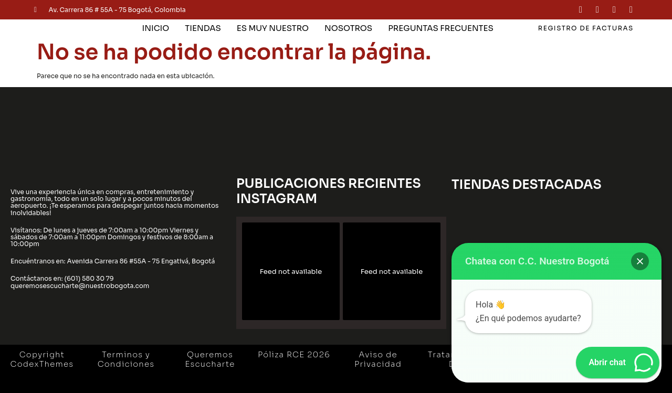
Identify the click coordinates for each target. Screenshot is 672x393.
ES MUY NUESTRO (273, 28)
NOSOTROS (348, 28)
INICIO (156, 28)
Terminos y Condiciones (126, 359)
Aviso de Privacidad (378, 359)
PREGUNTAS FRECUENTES (441, 28)
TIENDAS (202, 28)
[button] (640, 261)
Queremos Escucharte (210, 359)
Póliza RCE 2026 (294, 354)
